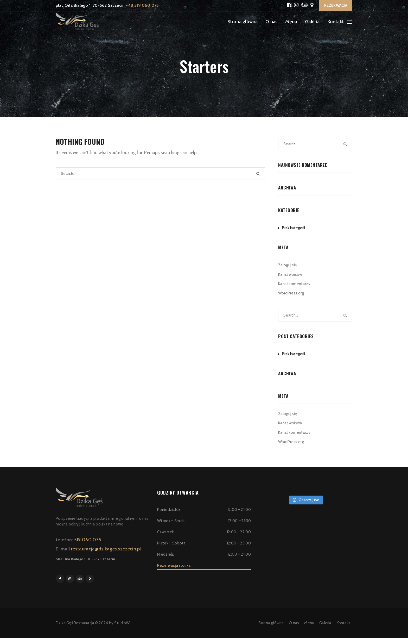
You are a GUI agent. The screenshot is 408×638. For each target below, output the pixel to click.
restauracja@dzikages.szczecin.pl (106, 549)
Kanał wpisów (290, 274)
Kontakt (336, 21)
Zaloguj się (287, 265)
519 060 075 (87, 540)
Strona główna (242, 21)
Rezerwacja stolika (174, 565)
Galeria (312, 21)
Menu (291, 21)
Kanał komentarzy (294, 283)
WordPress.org (291, 293)
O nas (271, 21)
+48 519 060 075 (142, 5)
